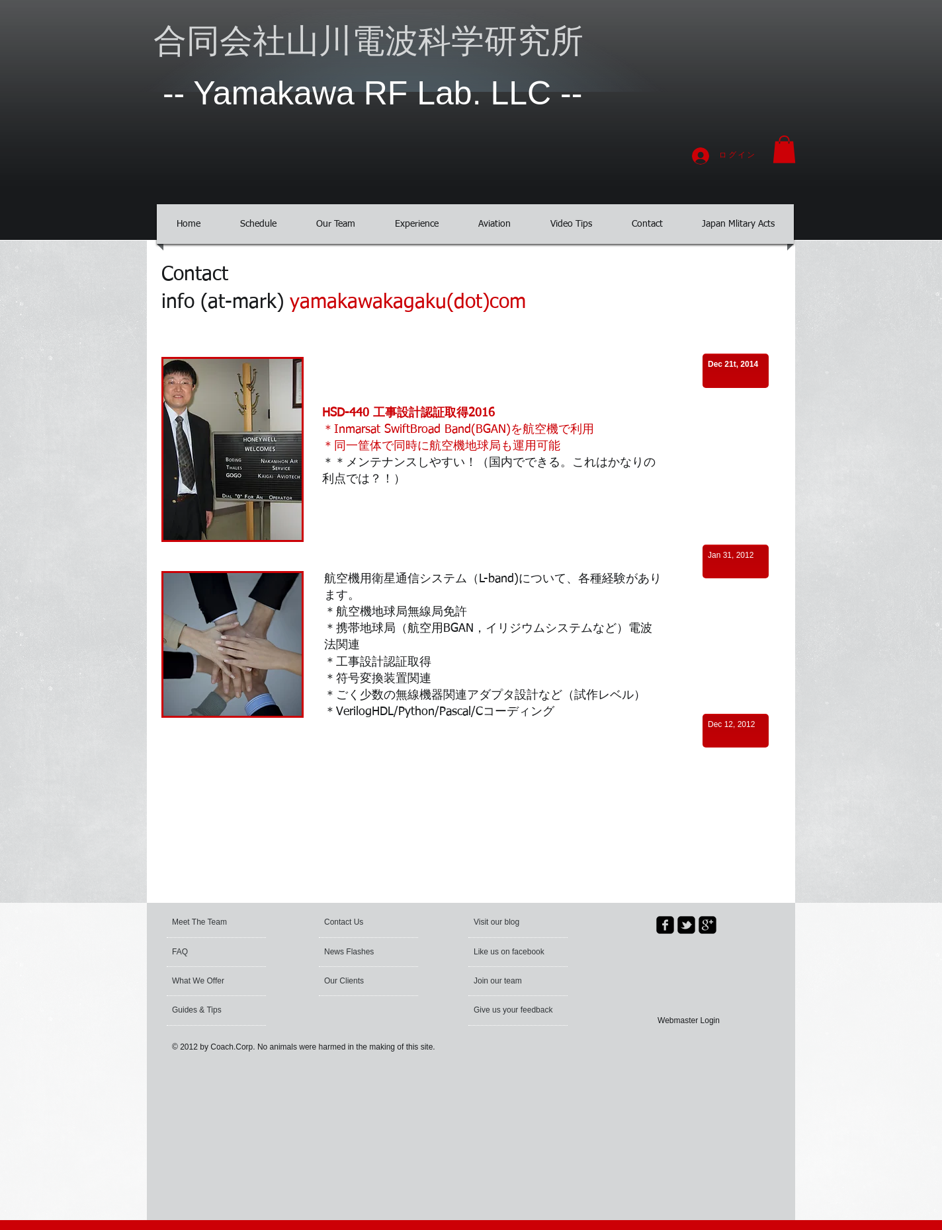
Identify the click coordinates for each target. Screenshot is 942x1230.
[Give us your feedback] (514, 1010)
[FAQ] (210, 952)
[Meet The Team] (222, 923)
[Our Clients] (360, 981)
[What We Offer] (207, 981)
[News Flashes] (362, 952)
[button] (784, 149)
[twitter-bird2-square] (686, 925)
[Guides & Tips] (207, 1010)
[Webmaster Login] (688, 1020)
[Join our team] (509, 981)
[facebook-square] (665, 925)
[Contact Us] (355, 923)
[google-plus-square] (707, 925)
